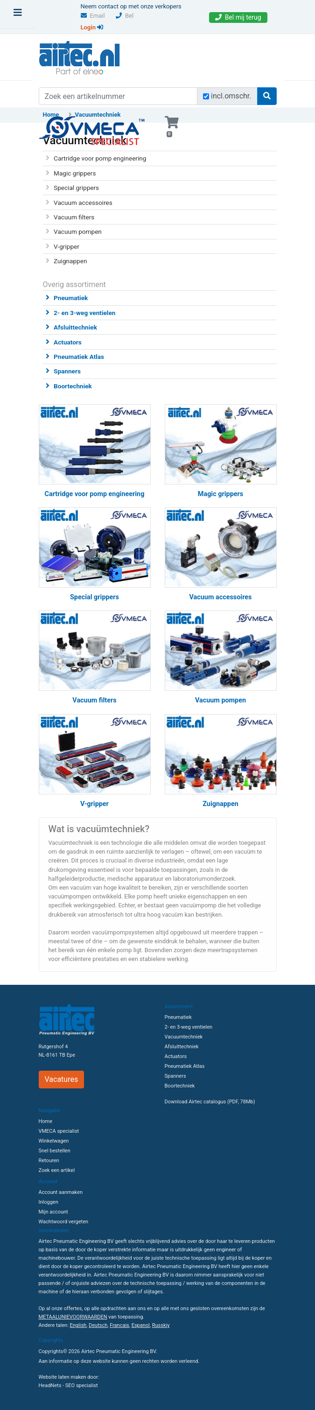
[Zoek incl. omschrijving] (206, 96)
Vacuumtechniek (184, 1037)
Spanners (67, 371)
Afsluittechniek (75, 327)
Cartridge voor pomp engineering (100, 158)
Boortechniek (73, 386)
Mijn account (53, 1212)
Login (92, 27)
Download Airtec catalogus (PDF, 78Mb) (210, 1102)
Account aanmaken (61, 1192)
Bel (124, 15)
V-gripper (66, 246)
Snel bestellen (54, 1151)
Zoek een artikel (57, 1170)
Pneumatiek (71, 298)
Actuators (68, 342)
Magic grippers (75, 173)
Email (93, 15)
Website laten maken (62, 1377)
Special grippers (76, 187)
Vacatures (61, 1079)
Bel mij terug (238, 17)
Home (46, 1121)
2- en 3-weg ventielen (84, 312)
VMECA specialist (59, 1131)
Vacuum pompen (78, 231)
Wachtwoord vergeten (64, 1222)
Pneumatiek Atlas (79, 356)
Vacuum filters (74, 217)
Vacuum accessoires (83, 202)
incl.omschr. (231, 95)
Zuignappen (70, 261)
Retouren (49, 1160)
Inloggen (48, 1202)
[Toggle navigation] (17, 15)
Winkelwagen (54, 1141)
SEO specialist (81, 1385)
